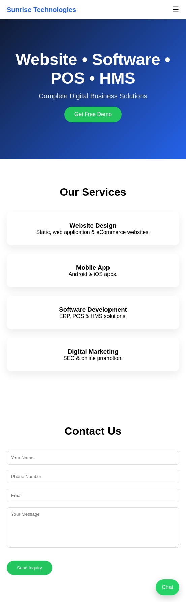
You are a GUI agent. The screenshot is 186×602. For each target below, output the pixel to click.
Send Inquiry (29, 567)
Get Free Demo (93, 114)
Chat (167, 587)
